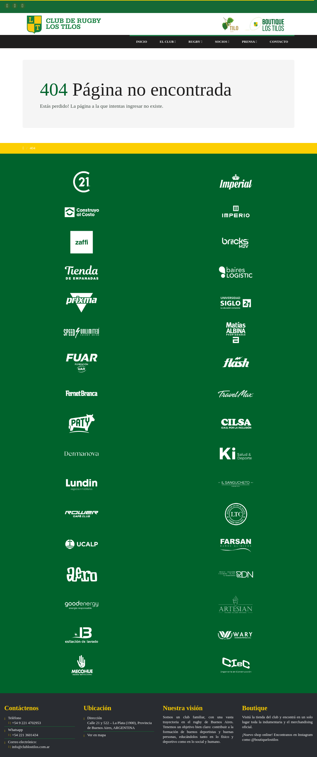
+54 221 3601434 (24, 735)
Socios (222, 41)
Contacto (279, 41)
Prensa (249, 41)
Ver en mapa (96, 735)
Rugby (195, 41)
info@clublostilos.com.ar (30, 747)
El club (168, 41)
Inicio (141, 41)
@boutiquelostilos (265, 740)
